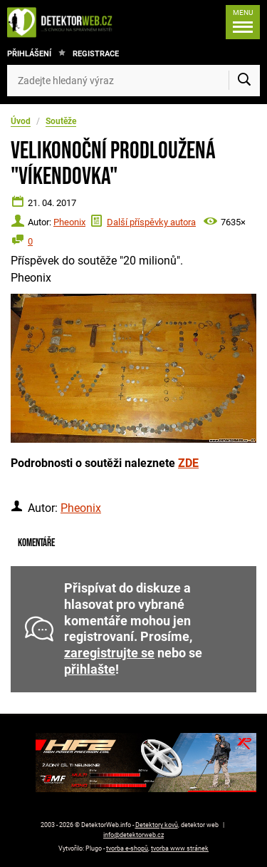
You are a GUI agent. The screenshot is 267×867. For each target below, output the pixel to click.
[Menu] (243, 22)
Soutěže (61, 121)
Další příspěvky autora (151, 222)
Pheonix (69, 222)
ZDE (188, 463)
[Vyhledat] (244, 80)
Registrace (96, 53)
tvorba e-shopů (127, 848)
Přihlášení (29, 53)
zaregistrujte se (109, 653)
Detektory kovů (156, 824)
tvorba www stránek (180, 848)
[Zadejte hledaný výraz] (133, 80)
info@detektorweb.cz (133, 834)
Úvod (21, 121)
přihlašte (89, 669)
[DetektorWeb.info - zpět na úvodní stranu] (63, 22)
